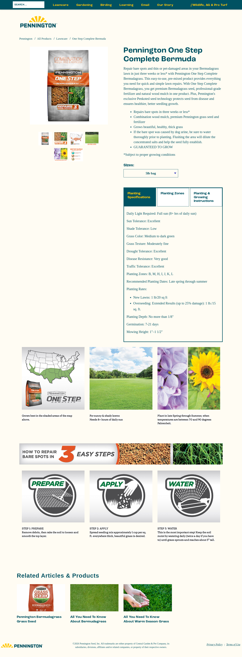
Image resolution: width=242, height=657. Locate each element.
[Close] (236, 640)
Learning (126, 5)
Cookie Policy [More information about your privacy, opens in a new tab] (95, 640)
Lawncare (60, 5)
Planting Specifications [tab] (139, 206)
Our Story (165, 5)
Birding (106, 5)
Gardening (84, 5)
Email (145, 5)
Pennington (25, 38)
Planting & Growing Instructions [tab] (204, 208)
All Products (44, 38)
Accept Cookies (185, 650)
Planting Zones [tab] (172, 204)
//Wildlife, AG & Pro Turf (209, 5)
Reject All (185, 641)
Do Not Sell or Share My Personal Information (185, 632)
